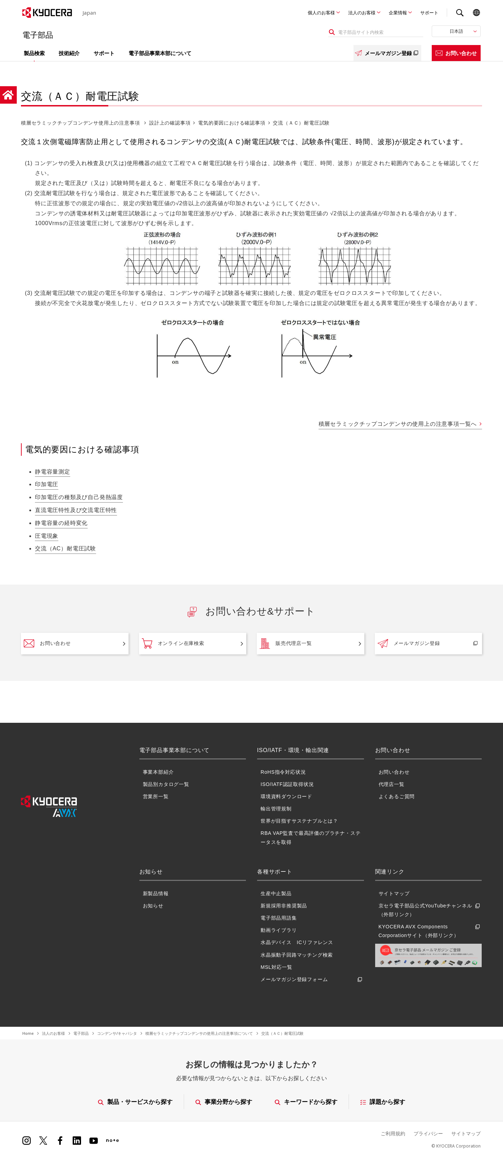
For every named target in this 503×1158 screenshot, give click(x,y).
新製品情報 (156, 893)
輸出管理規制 (276, 808)
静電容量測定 (52, 472)
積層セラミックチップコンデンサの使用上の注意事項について (199, 1033)
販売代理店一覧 (286, 643)
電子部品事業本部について (160, 53)
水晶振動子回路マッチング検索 (297, 955)
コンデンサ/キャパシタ (117, 1033)
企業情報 (398, 12)
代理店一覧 (391, 784)
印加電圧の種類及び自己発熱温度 (79, 497)
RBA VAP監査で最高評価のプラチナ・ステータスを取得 (310, 837)
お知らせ (153, 905)
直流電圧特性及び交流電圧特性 (76, 510)
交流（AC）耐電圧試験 (65, 548)
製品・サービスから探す (135, 1102)
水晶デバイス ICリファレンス (297, 942)
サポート (429, 12)
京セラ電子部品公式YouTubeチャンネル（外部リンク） (430, 910)
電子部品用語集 (279, 918)
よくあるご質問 (397, 796)
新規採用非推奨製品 (284, 905)
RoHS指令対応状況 (283, 772)
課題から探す (383, 1102)
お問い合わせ (456, 53)
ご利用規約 (393, 1133)
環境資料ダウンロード (286, 796)
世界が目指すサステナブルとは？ (299, 821)
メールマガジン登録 (387, 53)
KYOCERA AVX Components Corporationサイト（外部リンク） (430, 931)
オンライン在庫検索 (173, 643)
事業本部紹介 (158, 772)
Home (28, 1033)
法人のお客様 (362, 12)
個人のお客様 (321, 12)
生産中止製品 (276, 893)
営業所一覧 (156, 796)
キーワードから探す (306, 1102)
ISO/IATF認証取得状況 (287, 784)
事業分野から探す (223, 1102)
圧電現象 (46, 536)
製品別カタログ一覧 (166, 784)
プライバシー (428, 1133)
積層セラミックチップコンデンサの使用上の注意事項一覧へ (398, 424)
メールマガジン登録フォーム (312, 979)
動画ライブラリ (279, 930)
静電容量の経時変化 (61, 523)
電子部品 (81, 1033)
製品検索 (34, 53)
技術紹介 (69, 53)
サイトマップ (394, 893)
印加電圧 (46, 484)
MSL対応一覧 (276, 967)
